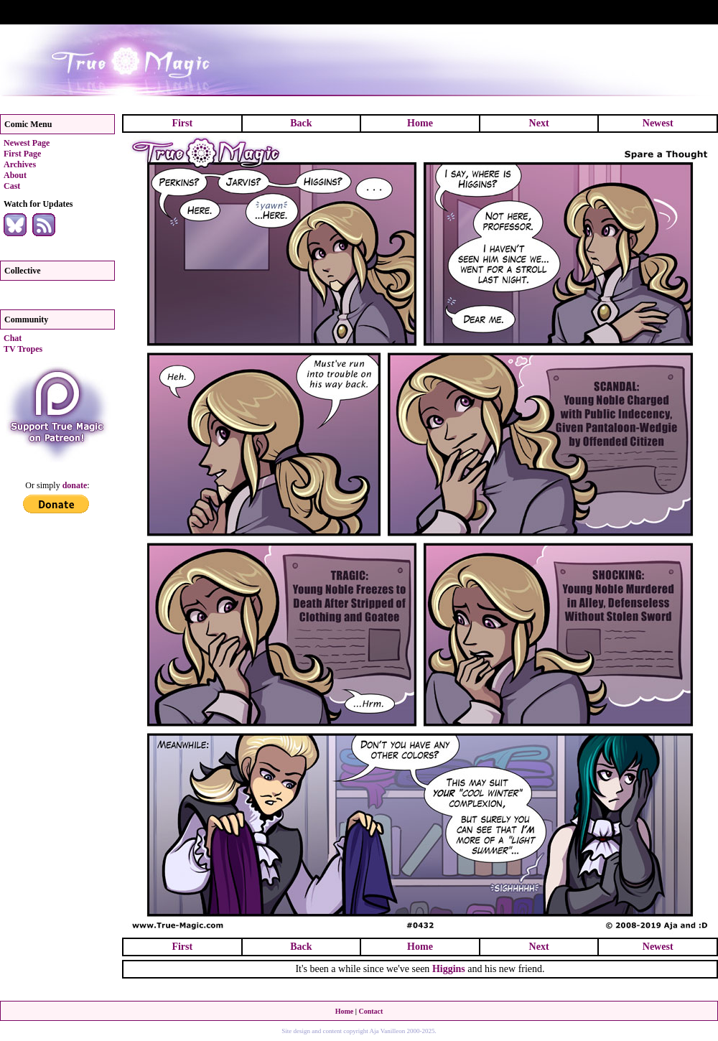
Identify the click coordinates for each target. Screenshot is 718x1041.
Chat (13, 338)
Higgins (448, 968)
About (15, 175)
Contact (370, 1011)
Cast (12, 186)
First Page (22, 154)
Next (539, 123)
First (182, 123)
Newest (658, 123)
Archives (20, 164)
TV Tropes (23, 349)
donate (75, 485)
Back (301, 123)
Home (420, 123)
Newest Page (27, 143)
